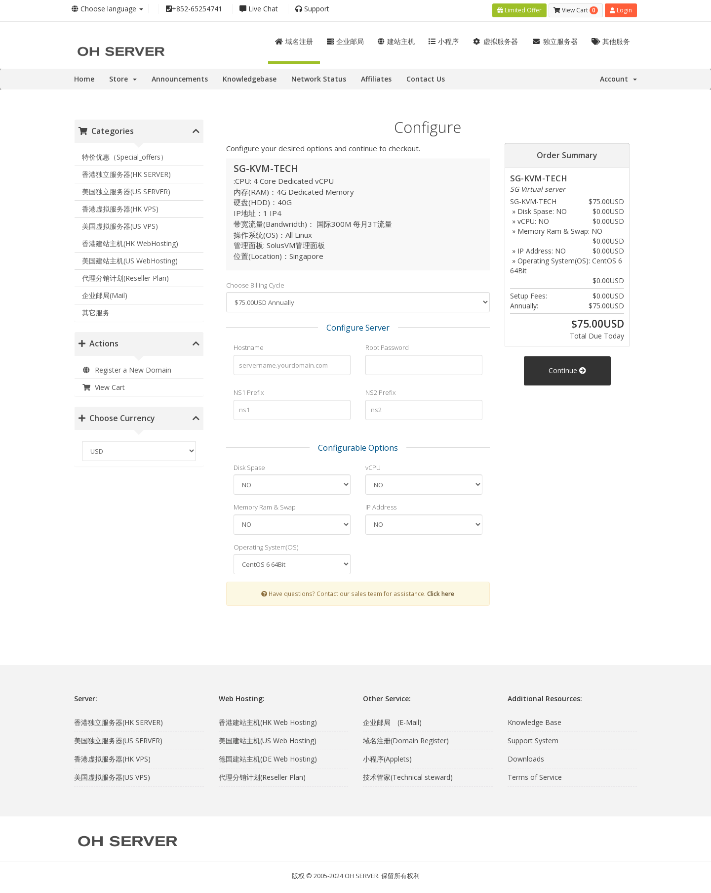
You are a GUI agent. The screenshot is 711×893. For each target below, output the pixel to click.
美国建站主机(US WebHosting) (130, 258)
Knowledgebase (249, 76)
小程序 (444, 38)
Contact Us (425, 76)
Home (84, 76)
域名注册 (294, 38)
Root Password (387, 345)
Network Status (318, 76)
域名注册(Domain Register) (406, 738)
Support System (533, 738)
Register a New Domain (126, 367)
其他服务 (611, 38)
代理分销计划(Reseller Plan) (125, 276)
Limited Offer (519, 9)
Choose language (107, 8)
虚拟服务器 (495, 38)
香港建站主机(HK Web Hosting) (268, 719)
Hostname (249, 345)
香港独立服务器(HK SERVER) (126, 172)
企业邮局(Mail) (104, 293)
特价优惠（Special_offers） (124, 155)
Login (621, 9)
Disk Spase (249, 465)
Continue (567, 368)
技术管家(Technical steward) (408, 774)
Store (123, 76)
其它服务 (96, 310)
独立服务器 (555, 38)
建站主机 (396, 38)
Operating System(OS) (266, 544)
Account (618, 76)
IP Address (380, 504)
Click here (440, 591)
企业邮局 (345, 38)
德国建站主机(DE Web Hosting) (268, 756)
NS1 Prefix (249, 389)
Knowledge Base (534, 719)
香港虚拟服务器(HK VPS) (120, 207)
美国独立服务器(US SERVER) (126, 189)
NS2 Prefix (380, 389)
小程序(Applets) (387, 756)
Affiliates (376, 76)
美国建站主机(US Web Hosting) (267, 738)
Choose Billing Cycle (255, 282)
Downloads (526, 756)
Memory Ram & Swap (265, 504)
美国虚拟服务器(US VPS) (120, 224)
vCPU (373, 465)
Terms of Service (535, 774)
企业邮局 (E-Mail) (392, 719)
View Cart (103, 384)
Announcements (180, 76)
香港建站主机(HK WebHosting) (130, 241)
